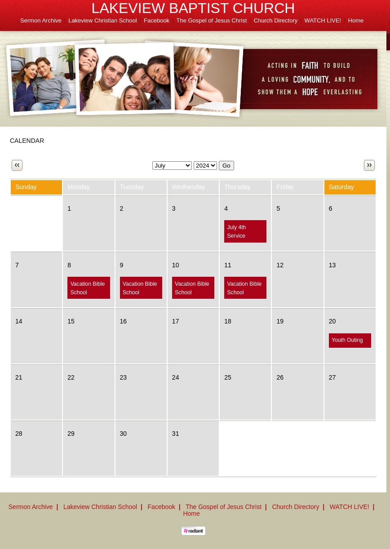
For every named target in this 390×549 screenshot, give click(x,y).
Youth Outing (347, 340)
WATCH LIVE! (323, 20)
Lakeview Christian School (102, 20)
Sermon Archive (41, 20)
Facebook (156, 20)
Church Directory (276, 20)
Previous (17, 165)
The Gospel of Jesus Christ (212, 20)
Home (356, 20)
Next (369, 165)
